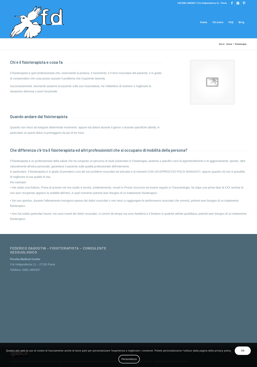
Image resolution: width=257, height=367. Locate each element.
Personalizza (129, 359)
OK (243, 350)
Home (229, 44)
